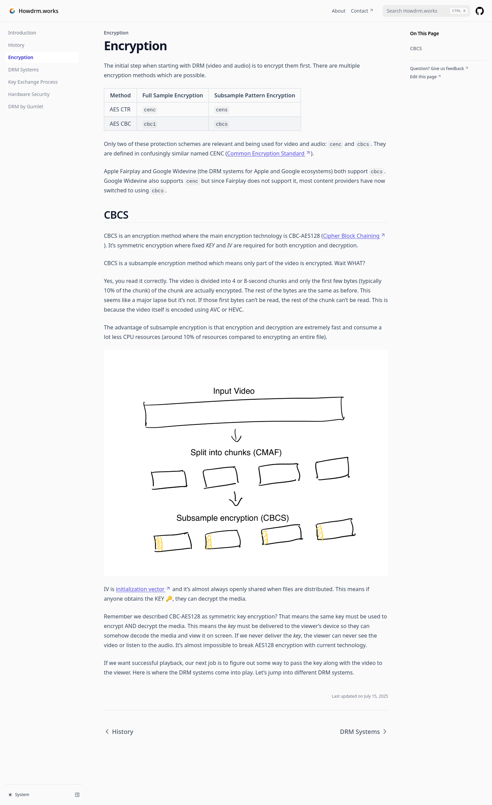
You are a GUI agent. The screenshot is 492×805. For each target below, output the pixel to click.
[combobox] (426, 11)
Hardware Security (29, 94)
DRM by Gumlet (25, 106)
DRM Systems (23, 69)
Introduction (22, 32)
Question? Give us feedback (439, 68)
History (16, 45)
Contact (362, 11)
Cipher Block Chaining (354, 236)
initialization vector (143, 589)
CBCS (416, 48)
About (338, 11)
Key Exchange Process (32, 82)
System (18, 794)
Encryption (20, 57)
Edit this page (425, 77)
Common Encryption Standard (269, 153)
